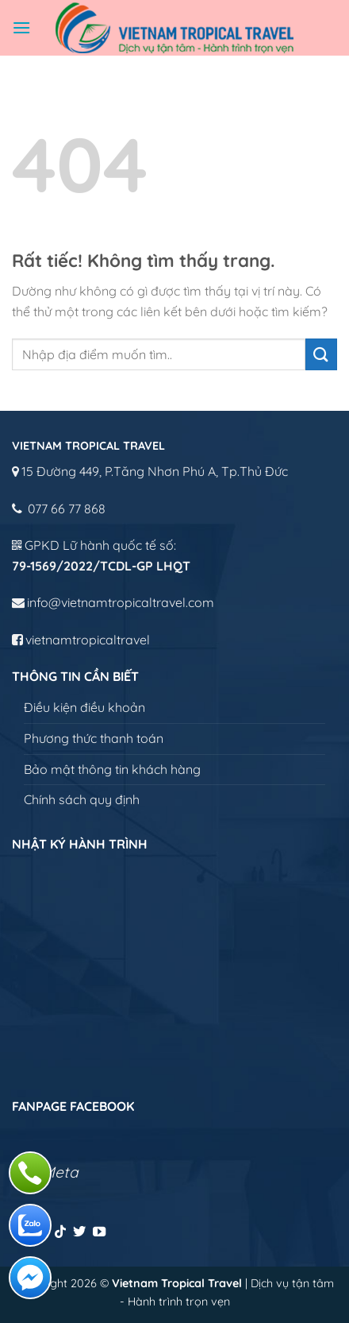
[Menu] (21, 27)
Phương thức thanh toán (93, 738)
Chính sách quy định (82, 799)
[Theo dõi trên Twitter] (79, 1232)
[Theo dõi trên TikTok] (60, 1232)
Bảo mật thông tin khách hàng (112, 769)
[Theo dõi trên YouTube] (99, 1232)
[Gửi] (321, 353)
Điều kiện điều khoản (84, 707)
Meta (60, 1172)
